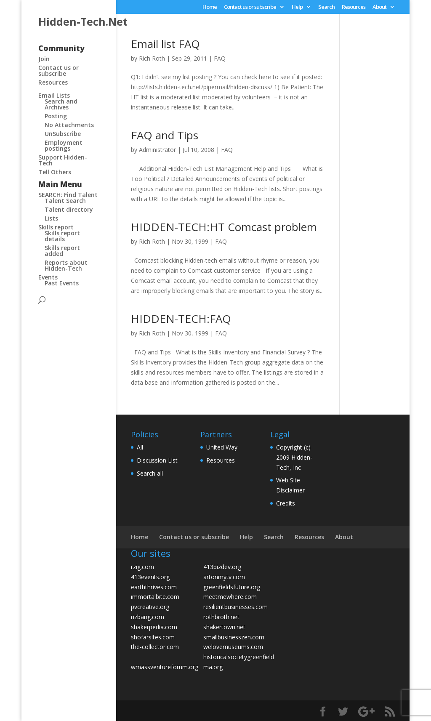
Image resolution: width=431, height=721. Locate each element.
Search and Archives (61, 104)
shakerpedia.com (154, 627)
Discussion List (157, 460)
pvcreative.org (150, 607)
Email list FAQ (165, 43)
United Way (221, 447)
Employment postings (63, 145)
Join (44, 59)
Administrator (157, 150)
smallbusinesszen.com (233, 637)
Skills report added (62, 251)
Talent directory (69, 209)
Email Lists (54, 95)
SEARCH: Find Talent (68, 195)
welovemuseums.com (233, 647)
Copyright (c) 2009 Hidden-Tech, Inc (294, 457)
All (140, 447)
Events (48, 277)
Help (297, 7)
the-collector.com (155, 647)
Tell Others (54, 172)
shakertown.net (224, 627)
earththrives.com (154, 587)
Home (209, 7)
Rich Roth (152, 58)
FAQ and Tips (164, 135)
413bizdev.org (222, 567)
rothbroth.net (221, 617)
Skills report (56, 227)
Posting (56, 116)
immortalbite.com (155, 597)
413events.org (150, 577)
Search (326, 7)
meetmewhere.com (230, 597)
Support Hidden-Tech (62, 160)
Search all (150, 473)
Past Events (62, 283)
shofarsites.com (153, 637)
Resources (353, 7)
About (379, 7)
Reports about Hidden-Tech (66, 265)
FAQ (220, 58)
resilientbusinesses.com (235, 607)
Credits (285, 503)
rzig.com (142, 567)
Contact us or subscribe (250, 7)
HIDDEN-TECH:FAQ (181, 318)
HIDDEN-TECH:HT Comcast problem (224, 226)
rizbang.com (147, 617)
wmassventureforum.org (164, 667)
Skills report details (62, 236)
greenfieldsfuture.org (231, 587)
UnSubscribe (63, 134)
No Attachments (69, 125)
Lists (51, 218)
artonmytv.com (224, 577)
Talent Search (65, 201)
